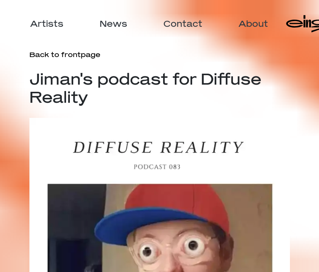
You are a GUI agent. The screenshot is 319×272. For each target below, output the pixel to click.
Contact (182, 24)
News (113, 24)
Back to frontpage (64, 54)
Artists (46, 24)
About (253, 24)
